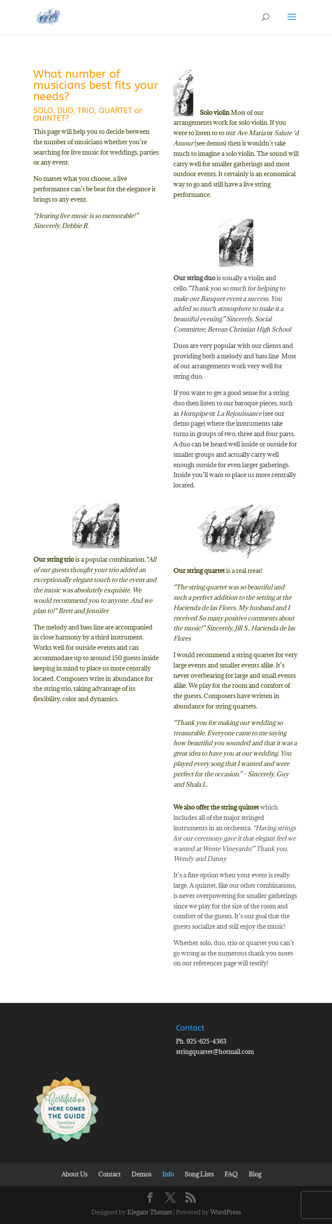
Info (168, 1174)
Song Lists (199, 1174)
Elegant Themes (149, 1212)
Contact (109, 1174)
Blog (255, 1174)
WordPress (225, 1212)
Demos (141, 1174)
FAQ (231, 1174)
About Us (74, 1174)
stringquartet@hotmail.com (215, 1051)
